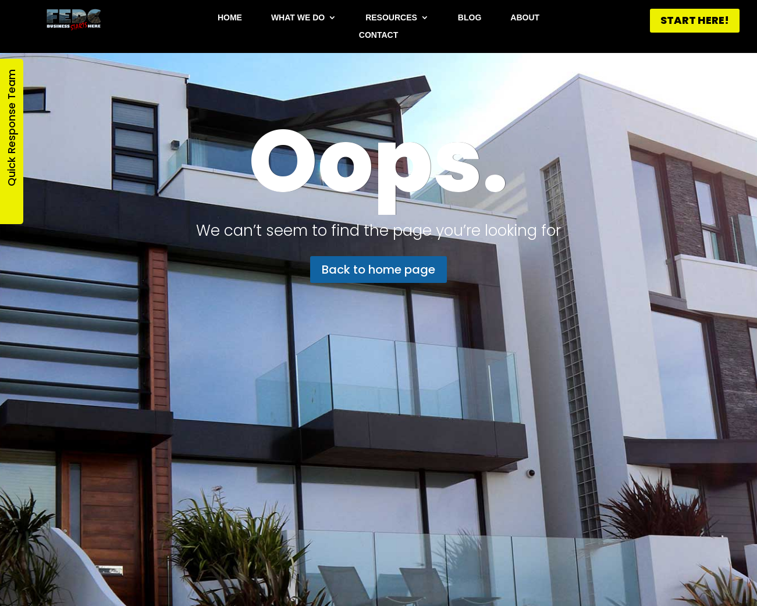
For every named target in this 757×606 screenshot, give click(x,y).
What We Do (298, 17)
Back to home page (378, 269)
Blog (469, 17)
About (524, 17)
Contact (378, 35)
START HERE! (694, 20)
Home (230, 17)
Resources (391, 17)
